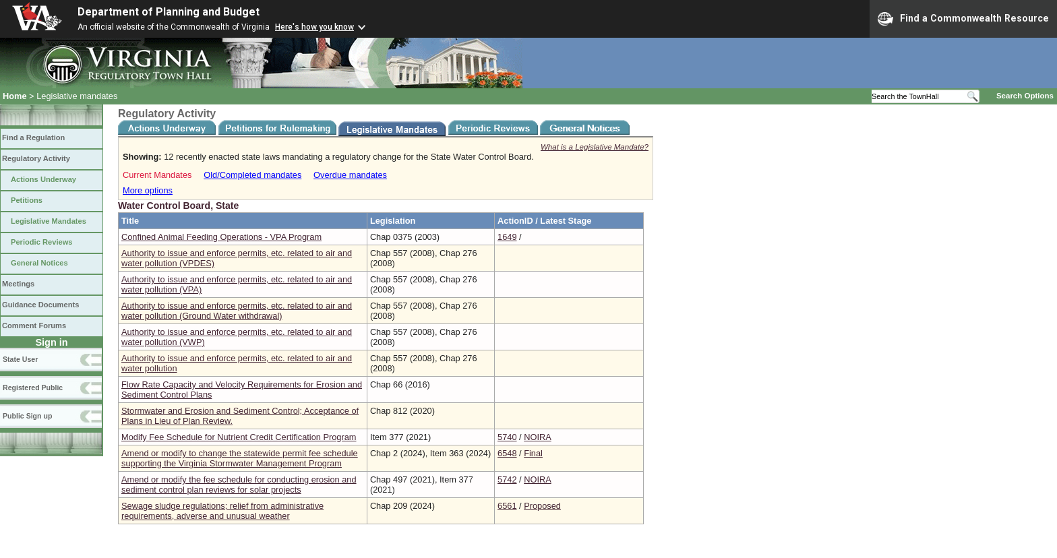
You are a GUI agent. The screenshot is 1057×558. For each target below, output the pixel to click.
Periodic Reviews (42, 242)
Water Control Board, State (178, 205)
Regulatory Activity (36, 158)
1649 (506, 237)
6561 (506, 506)
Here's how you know (314, 27)
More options (148, 190)
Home (15, 96)
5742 (506, 479)
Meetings (18, 284)
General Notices (39, 263)
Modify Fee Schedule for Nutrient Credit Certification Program (239, 437)
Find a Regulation (33, 137)
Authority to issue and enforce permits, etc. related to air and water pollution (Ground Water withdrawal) (236, 311)
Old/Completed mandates (252, 175)
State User (20, 359)
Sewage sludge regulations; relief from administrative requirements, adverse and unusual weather (222, 511)
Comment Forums (34, 325)
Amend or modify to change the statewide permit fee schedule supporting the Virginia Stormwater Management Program (239, 458)
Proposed (542, 506)
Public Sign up (27, 416)
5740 (506, 437)
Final (533, 453)
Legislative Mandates (48, 221)
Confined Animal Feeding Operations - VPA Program (221, 237)
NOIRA (537, 437)
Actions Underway (43, 179)
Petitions (26, 200)
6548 (506, 453)
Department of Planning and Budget (169, 11)
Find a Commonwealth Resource (963, 19)
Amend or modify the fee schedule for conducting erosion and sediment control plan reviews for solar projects (239, 484)
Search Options (1025, 96)
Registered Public (33, 387)
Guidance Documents (40, 305)
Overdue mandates (350, 175)
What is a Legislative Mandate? (594, 147)
